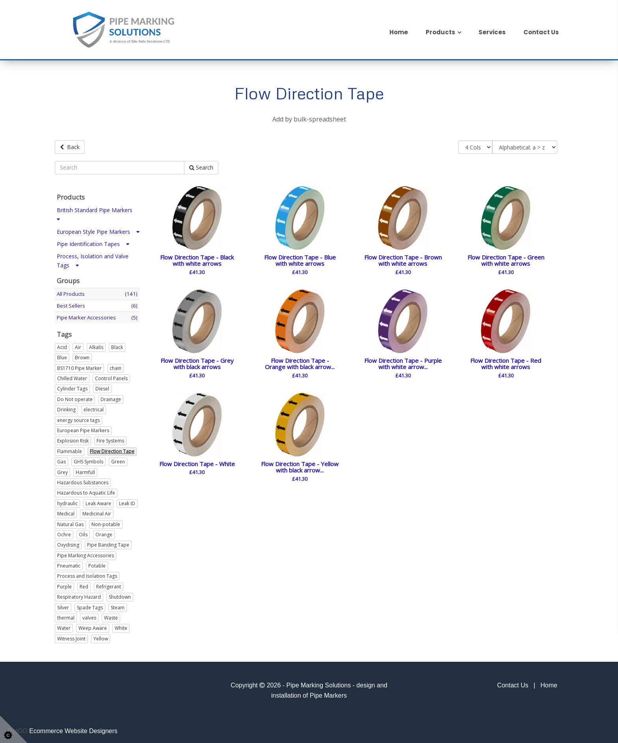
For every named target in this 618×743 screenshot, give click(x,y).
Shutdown (120, 595)
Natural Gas (70, 522)
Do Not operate (75, 397)
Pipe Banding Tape (108, 543)
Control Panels (111, 377)
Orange (103, 533)
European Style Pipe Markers (98, 230)
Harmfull (85, 470)
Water (64, 627)
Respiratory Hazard (79, 595)
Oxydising (68, 543)
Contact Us (541, 32)
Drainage (111, 397)
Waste (111, 616)
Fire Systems (110, 439)
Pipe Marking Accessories (85, 554)
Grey (62, 470)
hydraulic (67, 501)
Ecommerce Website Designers (73, 729)
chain (115, 366)
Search (201, 166)
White (121, 627)
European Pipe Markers (83, 429)
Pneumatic (68, 564)
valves (89, 616)
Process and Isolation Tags (87, 574)
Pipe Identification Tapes (93, 242)
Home (398, 32)
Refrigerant (108, 585)
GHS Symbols (88, 460)
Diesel (102, 387)
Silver (63, 606)
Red (84, 585)
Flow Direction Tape (112, 449)
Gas (61, 460)
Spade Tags (90, 606)
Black (117, 346)
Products (440, 32)
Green (118, 460)
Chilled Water (72, 377)
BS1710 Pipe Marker (79, 366)
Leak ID (127, 501)
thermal (65, 616)
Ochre (64, 533)
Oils (83, 533)
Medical (65, 512)
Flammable (69, 449)
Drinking (66, 408)
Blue (62, 356)
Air (78, 346)
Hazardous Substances (82, 481)
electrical (94, 408)
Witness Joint (71, 637)
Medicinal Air (96, 512)
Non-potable (105, 522)
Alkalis (96, 346)
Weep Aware (92, 627)
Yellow (100, 637)
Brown (82, 356)
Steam (118, 606)
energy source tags (78, 418)
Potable (97, 564)
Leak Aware (98, 501)
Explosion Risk (73, 439)
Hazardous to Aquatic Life (86, 491)
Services (492, 32)
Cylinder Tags (72, 387)
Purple (64, 585)
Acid (62, 346)
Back (70, 147)
